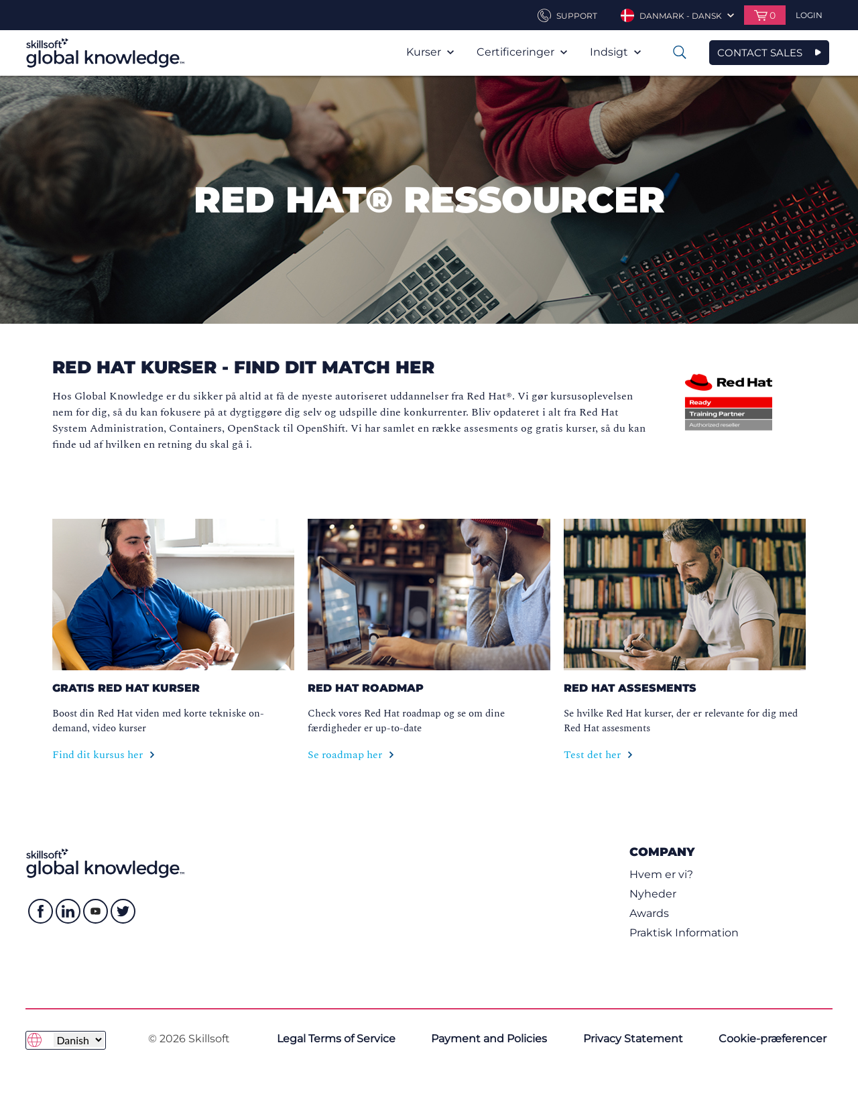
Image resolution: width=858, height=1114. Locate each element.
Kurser (430, 52)
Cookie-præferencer (772, 1038)
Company (661, 852)
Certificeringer (522, 52)
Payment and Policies (489, 1038)
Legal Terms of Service (336, 1038)
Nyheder (652, 893)
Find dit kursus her (104, 755)
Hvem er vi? (661, 874)
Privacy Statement (633, 1038)
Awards (649, 913)
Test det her (598, 755)
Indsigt (615, 52)
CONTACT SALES (759, 52)
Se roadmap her (351, 755)
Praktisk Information (684, 932)
